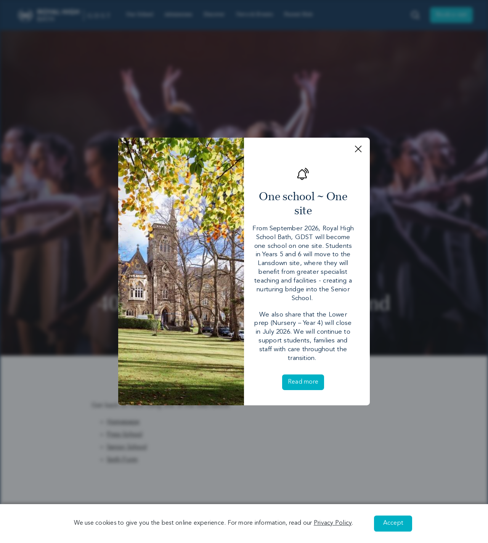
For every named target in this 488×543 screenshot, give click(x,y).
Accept (393, 523)
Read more (303, 382)
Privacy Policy (333, 523)
